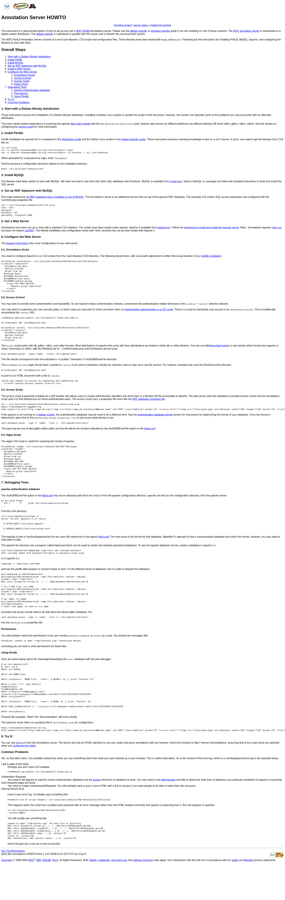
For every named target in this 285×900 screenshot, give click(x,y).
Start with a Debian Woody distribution (29, 56)
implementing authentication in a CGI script (149, 309)
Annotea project (123, 25)
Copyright (6, 859)
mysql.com (176, 181)
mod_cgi (276, 227)
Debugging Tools (17, 87)
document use (119, 859)
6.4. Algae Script (11, 434)
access (97, 778)
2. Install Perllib (12, 132)
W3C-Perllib (83, 31)
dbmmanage (168, 778)
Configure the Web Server (22, 72)
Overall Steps (13, 49)
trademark (104, 859)
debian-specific (138, 31)
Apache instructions (17, 243)
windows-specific (160, 31)
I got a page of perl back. (15, 763)
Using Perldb (21, 96)
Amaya (20, 741)
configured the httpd (24, 745)
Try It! (11, 99)
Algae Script (21, 84)
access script (26, 126)
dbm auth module (80, 123)
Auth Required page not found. (18, 781)
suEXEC (29, 230)
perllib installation (211, 255)
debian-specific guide (134, 139)
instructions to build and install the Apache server (211, 227)
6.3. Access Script (12, 389)
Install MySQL (16, 62)
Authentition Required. (13, 775)
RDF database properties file (148, 398)
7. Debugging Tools (15, 481)
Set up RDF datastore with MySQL (27, 65)
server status (141, 25)
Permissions (21, 93)
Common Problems (18, 102)
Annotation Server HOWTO (33, 17)
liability (93, 859)
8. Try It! (7, 735)
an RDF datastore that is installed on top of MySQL (55, 196)
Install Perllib (15, 59)
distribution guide (71, 139)
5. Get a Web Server (15, 221)
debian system (46, 414)
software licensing (143, 859)
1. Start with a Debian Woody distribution (30, 108)
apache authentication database (32, 90)
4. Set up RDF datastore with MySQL (27, 190)
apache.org (163, 227)
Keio (54, 859)
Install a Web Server (19, 68)
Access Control (22, 78)
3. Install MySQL (12, 174)
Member (248, 859)
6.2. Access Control (13, 297)
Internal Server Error (12, 788)
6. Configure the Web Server (21, 236)
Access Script (21, 81)
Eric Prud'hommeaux (13, 850)
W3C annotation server (246, 31)
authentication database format (155, 414)
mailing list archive (160, 25)
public (235, 859)
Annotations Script (24, 75)
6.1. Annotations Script (15, 249)
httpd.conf (149, 428)
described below (219, 345)
